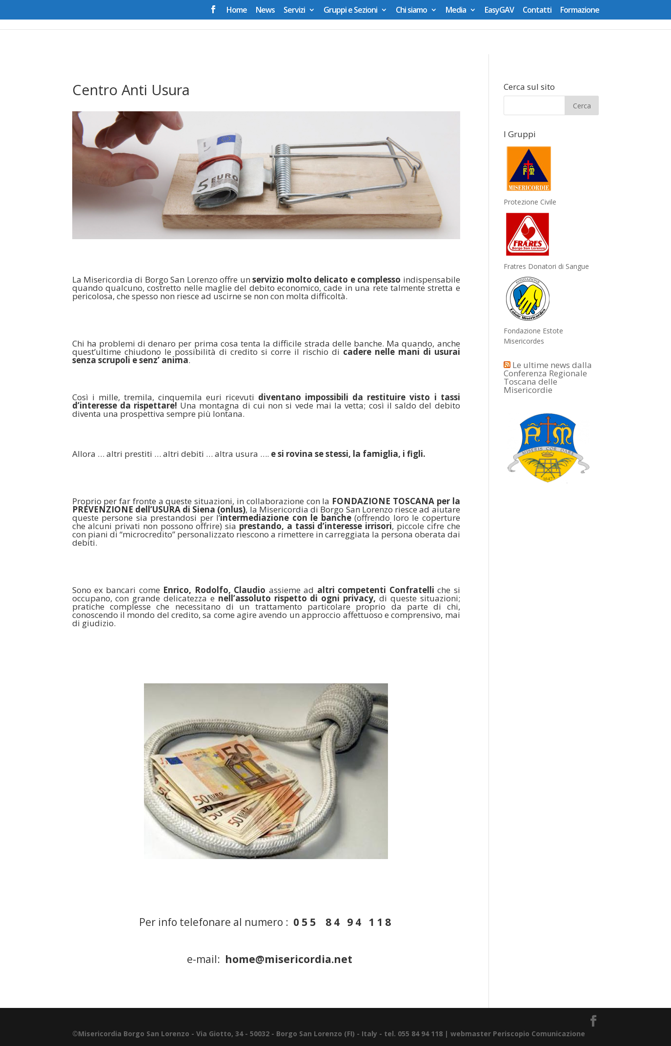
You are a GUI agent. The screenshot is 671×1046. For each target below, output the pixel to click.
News (265, 10)
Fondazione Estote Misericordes (533, 331)
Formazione (579, 10)
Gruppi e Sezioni (350, 10)
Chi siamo (411, 10)
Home (236, 10)
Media (456, 10)
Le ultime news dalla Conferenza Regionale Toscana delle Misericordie (548, 377)
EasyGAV (499, 10)
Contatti (537, 10)
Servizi (294, 10)
